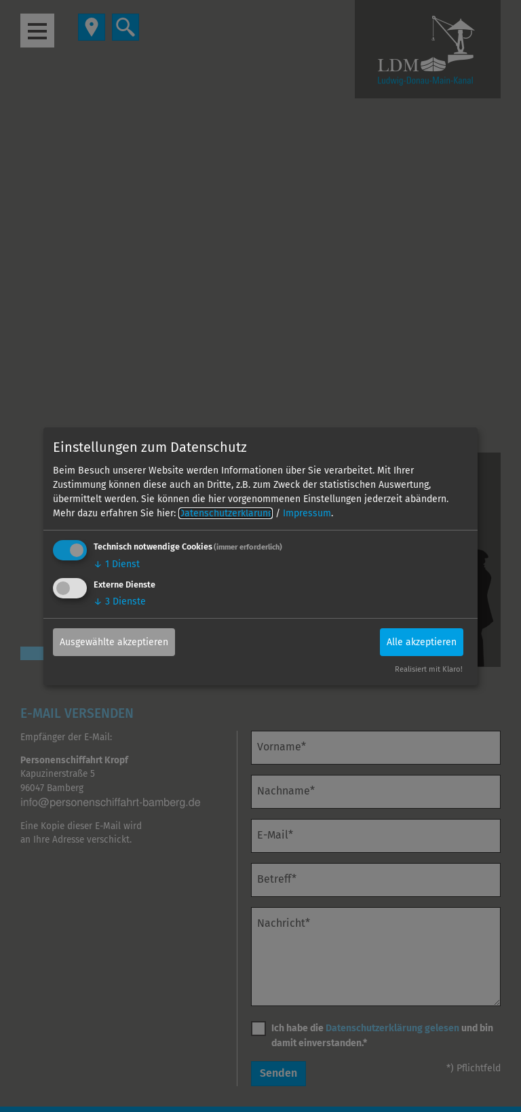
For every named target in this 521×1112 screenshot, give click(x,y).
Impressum (307, 513)
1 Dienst (117, 564)
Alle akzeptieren (422, 642)
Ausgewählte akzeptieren (114, 642)
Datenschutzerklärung (225, 513)
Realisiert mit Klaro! (429, 669)
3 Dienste (120, 601)
